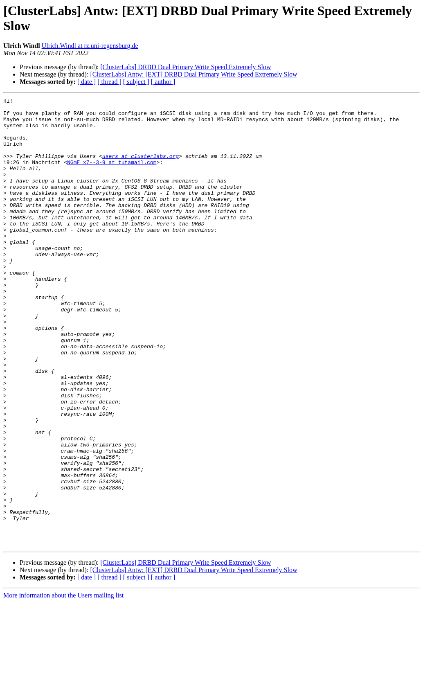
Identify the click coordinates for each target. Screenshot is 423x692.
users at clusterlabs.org (140, 168)
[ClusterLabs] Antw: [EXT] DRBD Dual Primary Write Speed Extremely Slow (193, 74)
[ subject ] (136, 81)
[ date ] (86, 81)
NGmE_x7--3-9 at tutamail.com (111, 175)
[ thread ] (109, 81)
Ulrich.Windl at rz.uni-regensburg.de (90, 45)
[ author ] (163, 81)
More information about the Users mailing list (63, 684)
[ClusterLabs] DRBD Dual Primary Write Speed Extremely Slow (185, 66)
